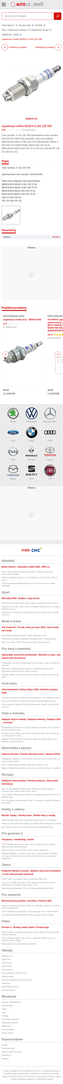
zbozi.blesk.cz (7, 970)
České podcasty (8, 1048)
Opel (13, 453)
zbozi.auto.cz (8, 25)
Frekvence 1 (7, 1055)
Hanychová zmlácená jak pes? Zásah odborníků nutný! (24, 635)
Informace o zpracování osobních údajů (44, 1076)
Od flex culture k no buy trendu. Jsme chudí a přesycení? (25, 850)
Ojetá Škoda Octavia (10, 987)
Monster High (7, 1005)
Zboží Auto (6, 983)
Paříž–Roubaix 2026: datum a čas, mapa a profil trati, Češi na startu (29, 603)
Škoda (13, 415)
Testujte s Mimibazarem (11, 1002)
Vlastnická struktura (44, 1079)
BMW (31, 434)
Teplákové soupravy (10, 1023)
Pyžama (5, 1016)
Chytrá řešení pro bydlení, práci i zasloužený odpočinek (24, 879)
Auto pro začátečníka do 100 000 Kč (16, 980)
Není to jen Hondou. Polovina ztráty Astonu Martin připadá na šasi (29, 701)
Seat (31, 472)
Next (57, 354)
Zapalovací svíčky (10, 34)
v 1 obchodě (9, 393)
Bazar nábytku (7, 1033)
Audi (50, 434)
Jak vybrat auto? (8, 990)
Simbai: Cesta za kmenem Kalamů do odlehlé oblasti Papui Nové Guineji (31, 823)
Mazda (13, 472)
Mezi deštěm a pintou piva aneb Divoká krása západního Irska (27, 827)
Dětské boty (6, 1026)
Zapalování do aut (40, 30)
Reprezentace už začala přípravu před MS (19, 944)
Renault (31, 453)
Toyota (50, 453)
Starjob (5, 1045)
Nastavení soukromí (26, 1079)
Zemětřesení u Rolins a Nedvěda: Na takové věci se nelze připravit (29, 639)
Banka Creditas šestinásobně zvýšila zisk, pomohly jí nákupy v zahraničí (31, 768)
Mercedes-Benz (50, 415)
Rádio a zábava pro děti (11, 1052)
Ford (13, 434)
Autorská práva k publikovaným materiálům (21, 1074)
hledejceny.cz (7, 956)
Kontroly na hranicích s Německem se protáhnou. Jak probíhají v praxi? (31, 698)
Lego (4, 1012)
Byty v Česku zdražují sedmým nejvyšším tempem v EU (24, 765)
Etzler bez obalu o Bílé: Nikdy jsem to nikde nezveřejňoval (25, 642)
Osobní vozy (7, 963)
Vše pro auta (24, 25)
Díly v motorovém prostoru (14, 30)
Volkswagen (31, 415)
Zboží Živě (6, 959)
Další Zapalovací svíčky (13, 316)
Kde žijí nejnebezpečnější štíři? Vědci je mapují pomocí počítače (28, 915)
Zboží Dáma (7, 966)
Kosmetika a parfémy (10, 1019)
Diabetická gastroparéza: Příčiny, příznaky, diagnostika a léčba (27, 888)
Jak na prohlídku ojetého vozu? (14, 973)
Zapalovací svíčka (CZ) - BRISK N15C (22, 319)
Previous (6, 354)
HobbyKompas (8, 976)
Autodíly (39, 25)
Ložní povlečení (8, 1029)
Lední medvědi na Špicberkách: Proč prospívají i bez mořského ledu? (30, 911)
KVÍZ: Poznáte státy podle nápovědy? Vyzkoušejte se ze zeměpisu (29, 820)
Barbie (4, 1009)
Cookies (13, 1079)
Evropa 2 (5, 1059)
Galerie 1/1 (31, 118)
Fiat (50, 472)
